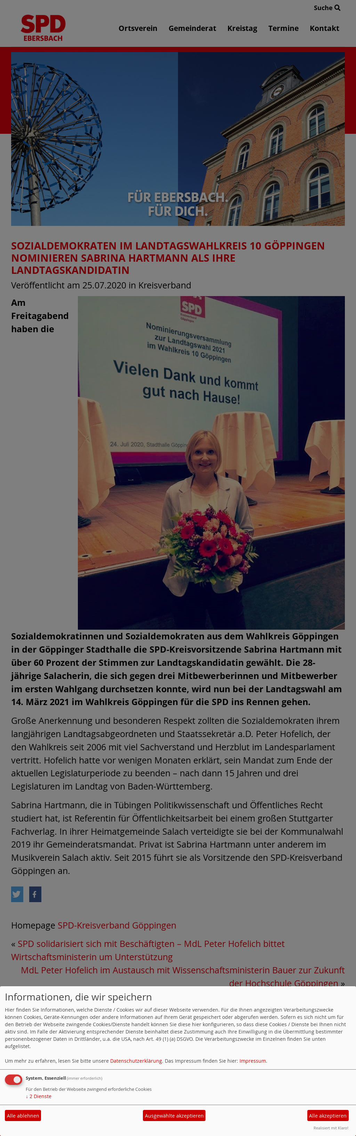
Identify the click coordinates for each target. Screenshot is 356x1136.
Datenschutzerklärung (136, 1060)
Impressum (253, 1060)
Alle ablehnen (23, 1115)
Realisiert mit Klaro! (331, 1127)
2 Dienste (38, 1096)
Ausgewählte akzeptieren (174, 1115)
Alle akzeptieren (328, 1115)
